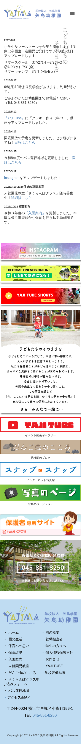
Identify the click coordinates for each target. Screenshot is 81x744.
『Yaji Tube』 (14, 118)
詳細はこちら (21, 198)
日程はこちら (24, 142)
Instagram (11, 178)
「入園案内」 (35, 213)
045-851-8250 (44, 715)
